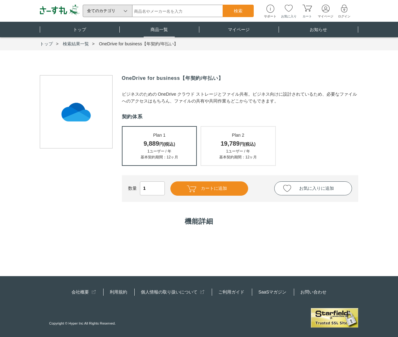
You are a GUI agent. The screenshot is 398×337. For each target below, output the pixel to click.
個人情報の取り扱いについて (172, 291)
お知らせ (318, 32)
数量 (146, 188)
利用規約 (118, 291)
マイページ (238, 32)
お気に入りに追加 (316, 188)
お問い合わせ (313, 291)
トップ (79, 32)
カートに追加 (207, 188)
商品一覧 (159, 32)
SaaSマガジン (272, 291)
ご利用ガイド (231, 291)
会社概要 (84, 291)
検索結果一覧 (76, 43)
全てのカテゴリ (101, 10)
